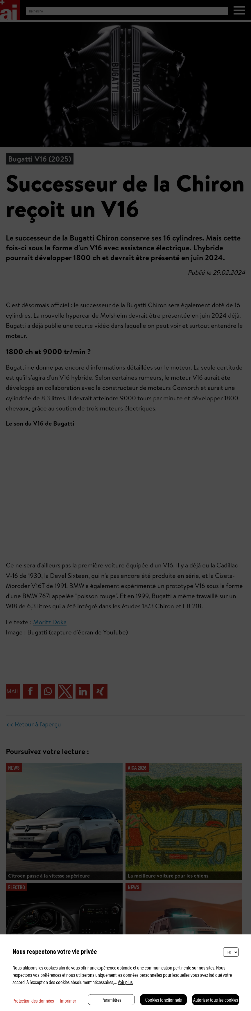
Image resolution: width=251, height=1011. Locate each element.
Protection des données (33, 1000)
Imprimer (68, 1000)
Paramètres (111, 999)
